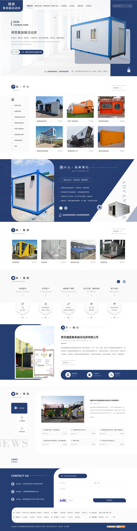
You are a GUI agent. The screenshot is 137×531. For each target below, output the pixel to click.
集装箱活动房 (75, 262)
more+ (60, 121)
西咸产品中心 (55, 11)
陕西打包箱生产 (85, 512)
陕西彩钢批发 (63, 512)
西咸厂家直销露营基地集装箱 (74, 121)
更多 (15, 146)
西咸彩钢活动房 (19, 134)
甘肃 (103, 512)
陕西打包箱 (76, 440)
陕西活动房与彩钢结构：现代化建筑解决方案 (55, 440)
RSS (107, 517)
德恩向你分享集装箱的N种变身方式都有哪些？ (105, 400)
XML (114, 517)
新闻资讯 (80, 6)
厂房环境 (70, 517)
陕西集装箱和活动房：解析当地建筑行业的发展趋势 (113, 430)
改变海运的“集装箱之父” (108, 440)
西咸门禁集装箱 (19, 128)
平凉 (110, 512)
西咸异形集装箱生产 (105, 151)
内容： (92, 491)
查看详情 (116, 88)
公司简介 (72, 6)
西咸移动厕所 (18, 140)
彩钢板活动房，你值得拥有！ (52, 430)
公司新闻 (20, 407)
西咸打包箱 (38, 6)
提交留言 (109, 500)
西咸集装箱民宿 (42, 121)
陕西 (100, 512)
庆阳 (107, 512)
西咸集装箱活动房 (19, 117)
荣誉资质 (77, 517)
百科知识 (22, 429)
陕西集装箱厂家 (78, 512)
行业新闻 (22, 419)
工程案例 (63, 6)
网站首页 (30, 6)
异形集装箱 (15, 262)
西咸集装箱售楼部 (42, 151)
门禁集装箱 (103, 262)
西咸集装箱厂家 (73, 151)
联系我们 (89, 6)
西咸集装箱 (46, 6)
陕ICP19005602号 (52, 526)
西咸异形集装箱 (19, 123)
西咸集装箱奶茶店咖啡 (105, 121)
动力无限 (66, 526)
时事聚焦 (46, 517)
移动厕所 (44, 262)
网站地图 (101, 517)
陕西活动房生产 (71, 512)
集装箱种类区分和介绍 (79, 430)
